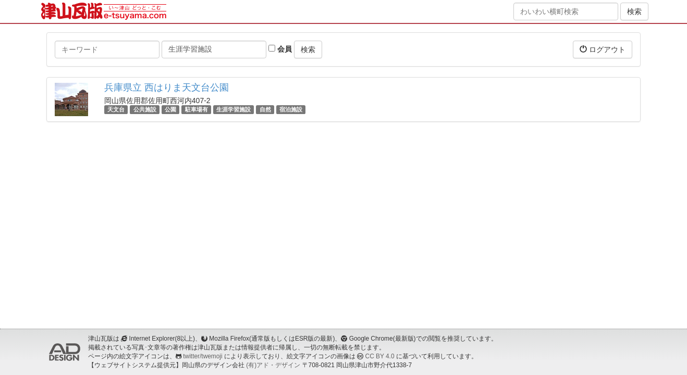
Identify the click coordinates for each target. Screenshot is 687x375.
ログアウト (602, 49)
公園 (170, 109)
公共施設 (144, 109)
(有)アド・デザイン (273, 365)
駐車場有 (196, 109)
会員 (280, 49)
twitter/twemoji (202, 356)
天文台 (116, 109)
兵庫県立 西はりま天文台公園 (166, 87)
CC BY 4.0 (380, 356)
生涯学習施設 (233, 109)
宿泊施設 (290, 109)
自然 (265, 109)
